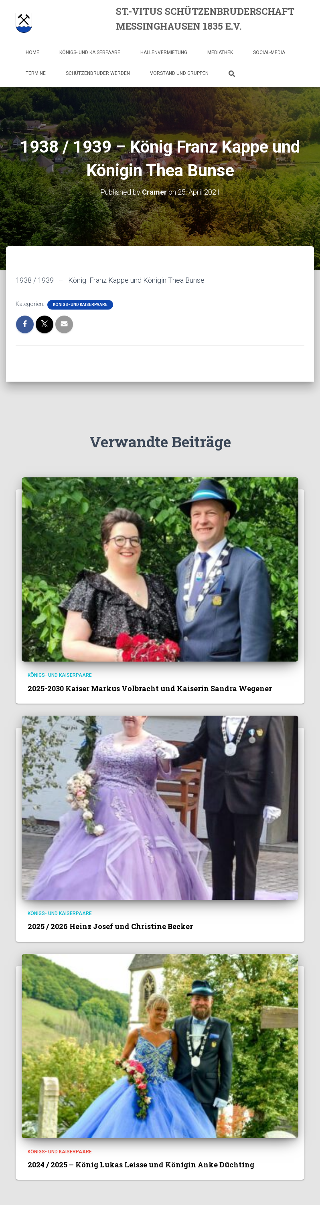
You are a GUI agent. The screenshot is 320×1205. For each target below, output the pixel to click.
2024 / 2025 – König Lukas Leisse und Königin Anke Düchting (141, 1164)
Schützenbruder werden (98, 73)
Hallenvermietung (163, 52)
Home (32, 52)
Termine (36, 73)
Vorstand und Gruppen (179, 73)
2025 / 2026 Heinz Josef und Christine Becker (110, 926)
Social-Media (269, 52)
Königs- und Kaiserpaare (89, 52)
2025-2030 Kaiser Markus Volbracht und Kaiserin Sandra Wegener (150, 688)
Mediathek (220, 52)
